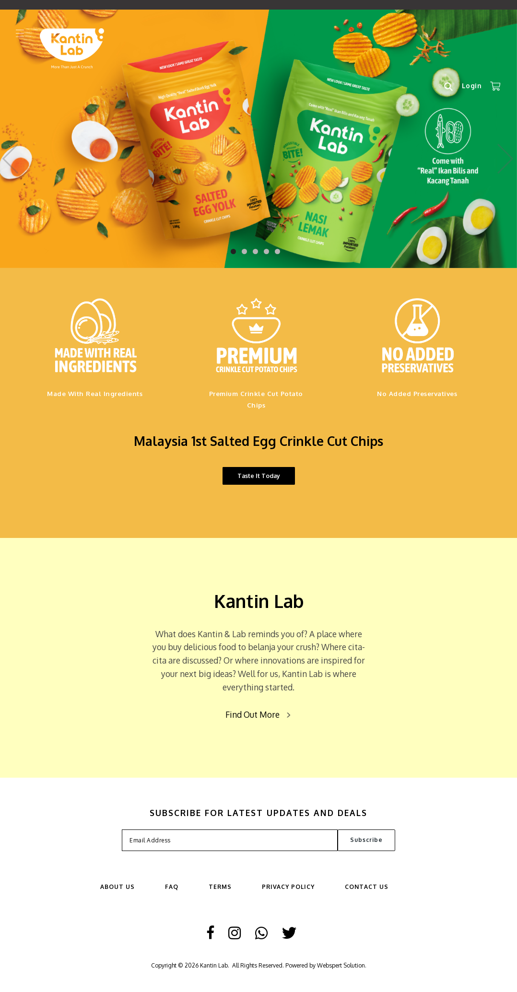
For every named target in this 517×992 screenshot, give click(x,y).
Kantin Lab (214, 965)
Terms (220, 886)
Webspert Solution (341, 965)
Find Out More (252, 714)
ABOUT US (117, 886)
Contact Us (366, 886)
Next (505, 156)
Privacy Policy (288, 886)
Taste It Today (258, 475)
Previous (11, 156)
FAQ (171, 886)
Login (472, 86)
